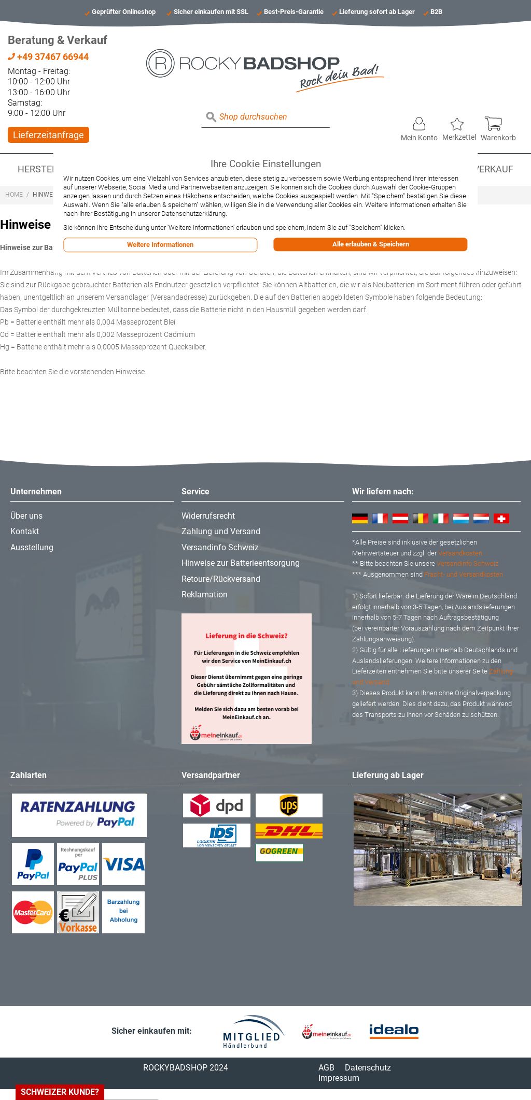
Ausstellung (31, 547)
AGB (326, 1068)
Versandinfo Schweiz (220, 547)
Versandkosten (460, 553)
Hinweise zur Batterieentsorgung (240, 563)
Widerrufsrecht (208, 516)
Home (14, 194)
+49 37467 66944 (48, 56)
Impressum (338, 1078)
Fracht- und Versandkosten (463, 574)
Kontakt (24, 531)
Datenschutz (368, 1068)
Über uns (26, 516)
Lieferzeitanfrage (48, 134)
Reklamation (204, 594)
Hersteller (45, 169)
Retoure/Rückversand (220, 579)
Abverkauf (487, 169)
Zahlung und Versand (220, 531)
